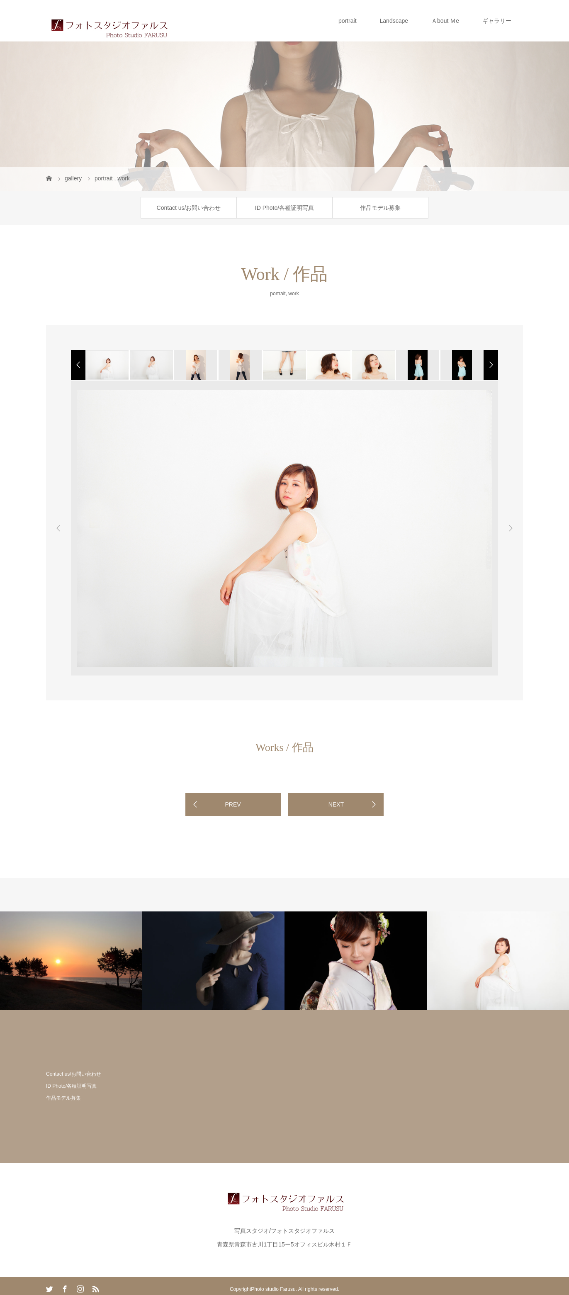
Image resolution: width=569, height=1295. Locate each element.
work (293, 293)
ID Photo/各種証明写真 (284, 207)
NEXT (336, 804)
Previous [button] (58, 528)
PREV (233, 804)
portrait (347, 20)
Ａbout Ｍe (445, 20)
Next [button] (510, 528)
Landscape (394, 20)
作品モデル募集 (380, 207)
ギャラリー (496, 20)
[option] (106, 365)
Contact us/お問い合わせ (189, 207)
